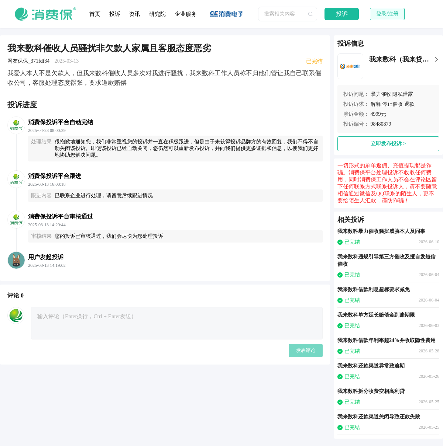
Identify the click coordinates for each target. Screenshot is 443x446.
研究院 (157, 14)
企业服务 (186, 14)
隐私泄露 (402, 94)
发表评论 (305, 350)
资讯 (134, 14)
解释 (376, 104)
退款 (409, 104)
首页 (94, 14)
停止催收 (392, 104)
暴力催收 (381, 94)
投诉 (114, 14)
